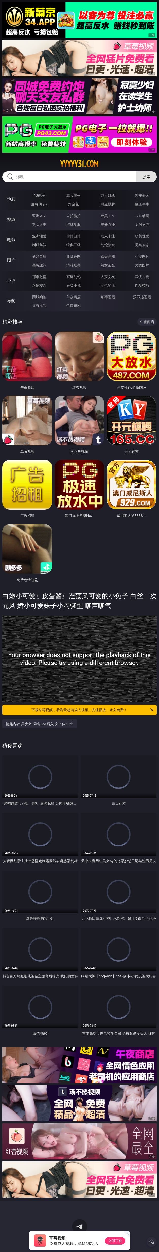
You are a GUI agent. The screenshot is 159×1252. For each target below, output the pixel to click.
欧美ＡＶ (108, 215)
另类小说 (73, 285)
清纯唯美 (73, 265)
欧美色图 (108, 256)
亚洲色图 (73, 256)
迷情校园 (39, 285)
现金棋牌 (108, 204)
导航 (11, 300)
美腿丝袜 (39, 265)
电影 (11, 239)
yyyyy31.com (79, 164)
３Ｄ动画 (142, 215)
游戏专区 (142, 195)
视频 (11, 219)
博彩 (11, 199)
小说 (11, 280)
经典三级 (73, 244)
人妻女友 (108, 276)
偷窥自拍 (39, 256)
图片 (11, 260)
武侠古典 (142, 276)
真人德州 (73, 195)
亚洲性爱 (39, 236)
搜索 (146, 176)
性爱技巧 (142, 285)
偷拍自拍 (73, 236)
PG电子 (39, 195)
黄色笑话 (108, 285)
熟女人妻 (39, 224)
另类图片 (142, 265)
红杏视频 (39, 305)
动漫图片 (142, 256)
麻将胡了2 (39, 204)
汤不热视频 (142, 296)
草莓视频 (108, 296)
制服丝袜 (39, 244)
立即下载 (115, 1240)
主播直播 (108, 224)
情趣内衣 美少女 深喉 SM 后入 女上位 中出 (39, 723)
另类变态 (142, 244)
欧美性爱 (142, 236)
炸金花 (73, 204)
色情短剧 (73, 305)
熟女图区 (108, 265)
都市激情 (39, 276)
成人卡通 (108, 236)
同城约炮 (39, 296)
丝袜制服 (73, 224)
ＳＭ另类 (142, 224)
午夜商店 (73, 296)
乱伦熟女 (108, 244)
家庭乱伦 (73, 276)
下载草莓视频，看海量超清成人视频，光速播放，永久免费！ (92, 710)
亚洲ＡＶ (39, 215)
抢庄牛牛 (142, 204)
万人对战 (108, 195)
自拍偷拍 (73, 215)
